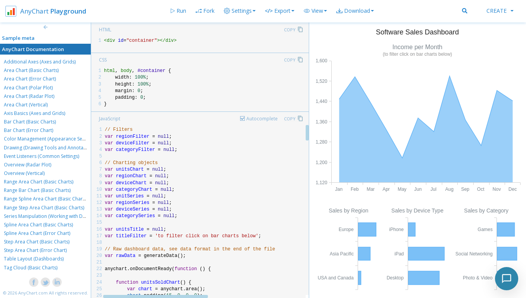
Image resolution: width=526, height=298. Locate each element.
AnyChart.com (33, 293)
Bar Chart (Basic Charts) (30, 121)
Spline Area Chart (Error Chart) (37, 233)
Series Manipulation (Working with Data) (47, 216)
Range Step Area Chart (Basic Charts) (44, 207)
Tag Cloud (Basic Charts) (30, 267)
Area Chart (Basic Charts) (31, 70)
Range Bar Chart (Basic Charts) (37, 190)
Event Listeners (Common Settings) (41, 156)
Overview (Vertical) (24, 173)
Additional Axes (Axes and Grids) (40, 61)
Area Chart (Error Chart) (30, 78)
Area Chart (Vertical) (26, 104)
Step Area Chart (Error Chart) (35, 250)
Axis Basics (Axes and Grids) (34, 113)
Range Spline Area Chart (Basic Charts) (46, 198)
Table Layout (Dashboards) (34, 258)
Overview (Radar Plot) (27, 164)
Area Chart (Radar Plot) (29, 96)
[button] (315, 10)
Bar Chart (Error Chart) (28, 130)
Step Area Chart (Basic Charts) (36, 241)
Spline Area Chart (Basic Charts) (38, 224)
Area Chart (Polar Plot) (28, 87)
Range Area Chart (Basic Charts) (38, 181)
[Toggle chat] (506, 278)
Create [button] (500, 10)
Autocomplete (262, 118)
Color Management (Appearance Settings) (49, 138)
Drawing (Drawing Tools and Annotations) (49, 147)
